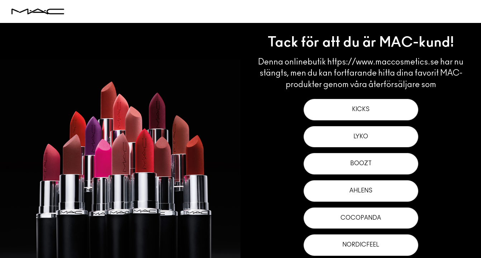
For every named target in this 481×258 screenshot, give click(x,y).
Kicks (361, 109)
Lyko (360, 136)
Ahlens (360, 191)
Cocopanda (360, 218)
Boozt (361, 163)
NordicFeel (360, 245)
